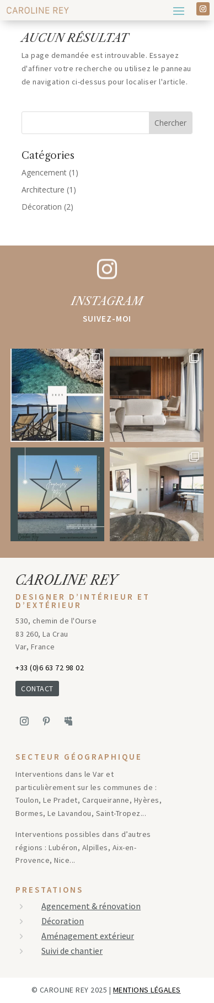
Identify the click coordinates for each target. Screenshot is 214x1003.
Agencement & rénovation (91, 905)
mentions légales (147, 990)
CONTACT (37, 688)
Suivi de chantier (72, 950)
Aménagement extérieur (87, 935)
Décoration (42, 206)
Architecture (43, 189)
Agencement (44, 172)
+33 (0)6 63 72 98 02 (49, 668)
